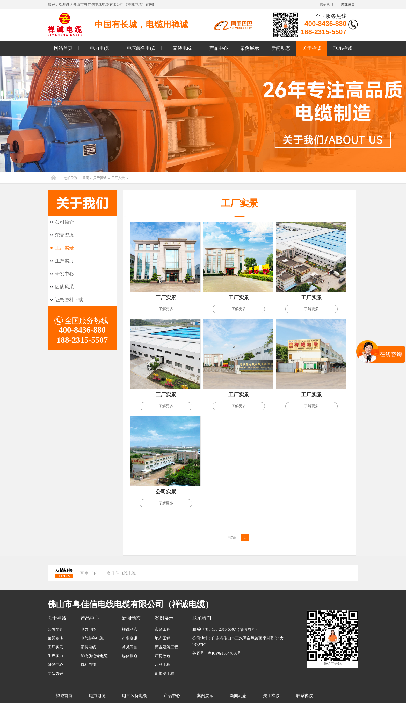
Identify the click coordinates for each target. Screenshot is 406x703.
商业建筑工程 (166, 647)
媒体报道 (129, 656)
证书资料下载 (69, 299)
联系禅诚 (343, 48)
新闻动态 (280, 48)
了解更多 (166, 309)
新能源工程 (164, 673)
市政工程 (162, 629)
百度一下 (88, 573)
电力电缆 (99, 48)
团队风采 (64, 286)
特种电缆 (88, 665)
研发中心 (64, 273)
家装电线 (182, 48)
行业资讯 (129, 638)
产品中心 (218, 48)
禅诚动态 (129, 629)
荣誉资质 (64, 235)
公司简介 (64, 222)
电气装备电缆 (141, 48)
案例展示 (249, 48)
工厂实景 (118, 178)
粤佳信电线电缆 (121, 573)
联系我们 (326, 4)
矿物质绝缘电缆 (94, 656)
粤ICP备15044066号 (224, 653)
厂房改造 (162, 656)
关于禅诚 (311, 48)
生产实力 (64, 260)
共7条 (232, 537)
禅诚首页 (64, 695)
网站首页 (63, 48)
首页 (85, 178)
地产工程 (162, 638)
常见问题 (129, 647)
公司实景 (166, 491)
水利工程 (162, 665)
